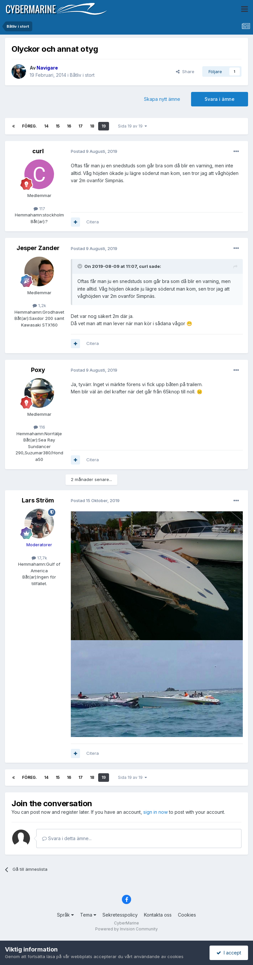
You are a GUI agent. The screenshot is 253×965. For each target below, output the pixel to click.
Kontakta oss (158, 915)
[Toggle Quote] (80, 266)
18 (92, 126)
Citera (92, 221)
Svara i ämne (220, 99)
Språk (65, 915)
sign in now (155, 812)
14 (46, 126)
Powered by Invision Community (126, 928)
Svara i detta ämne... (67, 838)
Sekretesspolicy (120, 915)
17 (80, 126)
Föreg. (29, 126)
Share (185, 71)
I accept (228, 952)
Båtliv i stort (82, 75)
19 (103, 126)
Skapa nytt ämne (162, 99)
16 (69, 126)
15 (58, 126)
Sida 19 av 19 (132, 126)
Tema (88, 915)
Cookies (187, 915)
